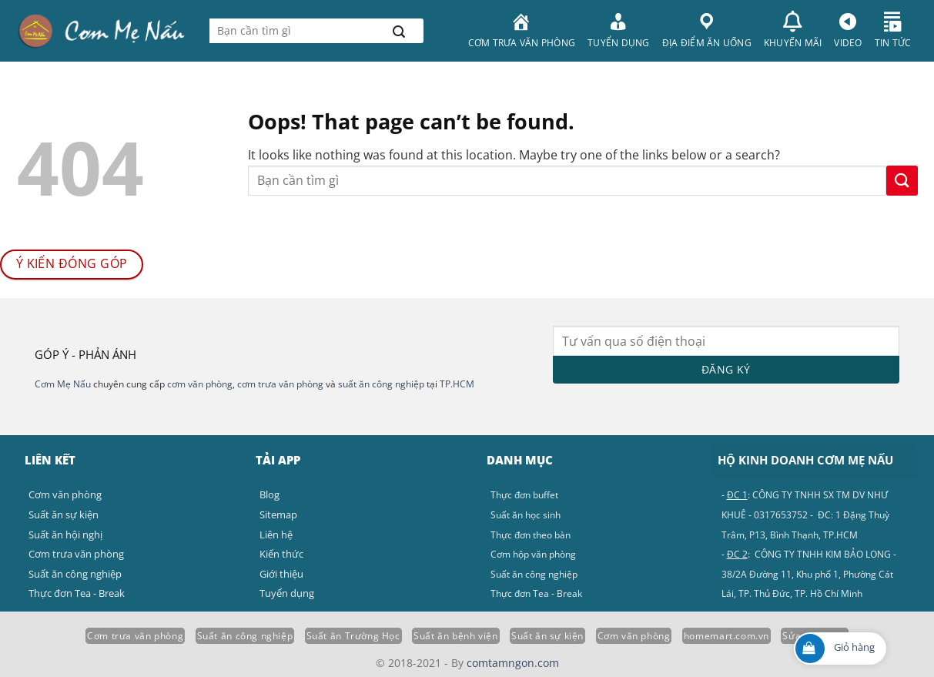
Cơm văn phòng (634, 635)
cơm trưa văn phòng (280, 383)
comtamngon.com (513, 662)
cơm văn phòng (200, 383)
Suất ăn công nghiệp (245, 635)
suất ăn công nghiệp (381, 383)
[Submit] (398, 30)
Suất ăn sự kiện (547, 635)
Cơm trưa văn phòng (135, 635)
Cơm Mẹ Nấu (63, 383)
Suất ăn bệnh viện (455, 635)
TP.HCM (457, 383)
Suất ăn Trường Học (353, 635)
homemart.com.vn (726, 635)
